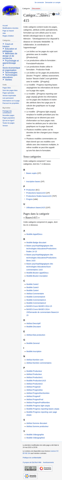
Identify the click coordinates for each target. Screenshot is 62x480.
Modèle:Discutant (33, 327)
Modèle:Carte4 (32, 290)
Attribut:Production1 (34, 377)
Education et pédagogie (10, 50)
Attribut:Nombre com (34, 360)
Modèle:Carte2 (32, 284)
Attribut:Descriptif (33, 323)
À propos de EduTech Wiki (32, 462)
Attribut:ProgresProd (34, 399)
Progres (29, 199)
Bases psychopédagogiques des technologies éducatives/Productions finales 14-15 (41, 249)
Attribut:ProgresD (33, 387)
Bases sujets (31, 173)
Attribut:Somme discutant (36, 423)
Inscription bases (33, 181)
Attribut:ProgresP (33, 396)
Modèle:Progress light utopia (38, 406)
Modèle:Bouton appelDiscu (37, 273)
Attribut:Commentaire (35, 294)
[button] (25, 190)
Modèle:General (33, 343)
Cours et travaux (8, 45)
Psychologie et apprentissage (11, 62)
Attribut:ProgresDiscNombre (37, 393)
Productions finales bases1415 (38, 196)
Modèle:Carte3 (32, 287)
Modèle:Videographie (35, 435)
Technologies (11, 72)
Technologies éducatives (10, 76)
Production (30, 190)
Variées (8, 80)
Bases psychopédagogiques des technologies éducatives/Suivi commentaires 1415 (39, 267)
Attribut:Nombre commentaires (38, 363)
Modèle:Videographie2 (35, 438)
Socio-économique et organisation (11, 69)
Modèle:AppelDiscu (34, 234)
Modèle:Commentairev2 (36, 303)
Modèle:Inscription (33, 351)
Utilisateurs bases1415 (35, 207)
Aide (55, 14)
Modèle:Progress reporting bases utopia (42, 409)
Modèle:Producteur (34, 371)
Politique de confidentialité (32, 458)
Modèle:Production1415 (36, 381)
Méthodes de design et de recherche (10, 55)
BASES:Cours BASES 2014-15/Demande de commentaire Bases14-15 (42, 312)
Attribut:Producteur (34, 374)
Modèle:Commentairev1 (36, 300)
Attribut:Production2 (34, 384)
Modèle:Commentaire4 (35, 297)
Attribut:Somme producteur (37, 426)
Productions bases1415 (35, 193)
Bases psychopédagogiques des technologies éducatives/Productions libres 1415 (41, 258)
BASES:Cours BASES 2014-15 (39, 306)
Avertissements (48, 462)
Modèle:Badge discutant (36, 242)
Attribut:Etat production (35, 335)
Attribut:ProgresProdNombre (38, 402)
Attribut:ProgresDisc (34, 390)
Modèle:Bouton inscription (37, 276)
